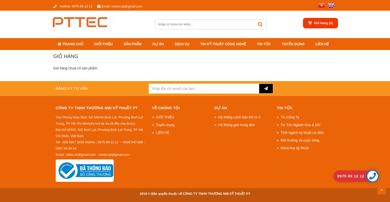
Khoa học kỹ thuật (295, 148)
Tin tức (264, 44)
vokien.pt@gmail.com (119, 6)
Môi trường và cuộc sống (300, 140)
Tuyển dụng (293, 44)
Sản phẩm (133, 44)
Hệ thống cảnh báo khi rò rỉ (239, 117)
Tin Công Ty (290, 117)
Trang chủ (70, 44)
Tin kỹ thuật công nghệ (223, 44)
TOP (381, 188)
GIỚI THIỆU (103, 44)
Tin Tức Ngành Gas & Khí (300, 125)
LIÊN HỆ (322, 44)
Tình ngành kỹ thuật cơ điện (302, 133)
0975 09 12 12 (72, 6)
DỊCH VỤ (182, 44)
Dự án (158, 44)
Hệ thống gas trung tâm (236, 125)
